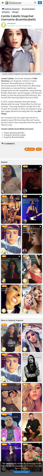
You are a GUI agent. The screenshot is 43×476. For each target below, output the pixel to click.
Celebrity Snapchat (10, 9)
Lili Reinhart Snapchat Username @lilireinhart (30, 388)
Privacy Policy (32, 466)
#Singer (15, 12)
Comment (30, 149)
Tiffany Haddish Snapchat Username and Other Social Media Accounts (10, 329)
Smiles (4, 169)
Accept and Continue (21, 472)
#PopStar (6, 12)
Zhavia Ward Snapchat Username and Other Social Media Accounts (31, 329)
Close (39, 149)
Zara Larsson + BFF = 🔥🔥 (31, 289)
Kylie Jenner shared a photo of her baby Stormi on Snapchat (11, 388)
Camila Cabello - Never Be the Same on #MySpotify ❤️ (11, 200)
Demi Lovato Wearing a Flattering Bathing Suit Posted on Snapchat (32, 260)
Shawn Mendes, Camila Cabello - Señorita (30, 170)
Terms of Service (21, 468)
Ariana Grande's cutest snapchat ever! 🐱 (8, 289)
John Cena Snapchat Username (29, 448)
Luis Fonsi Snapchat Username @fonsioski (29, 418)
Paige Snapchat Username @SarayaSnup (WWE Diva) (10, 448)
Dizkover (13, 3)
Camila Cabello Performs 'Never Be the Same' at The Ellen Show (31, 201)
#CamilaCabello (28, 9)
